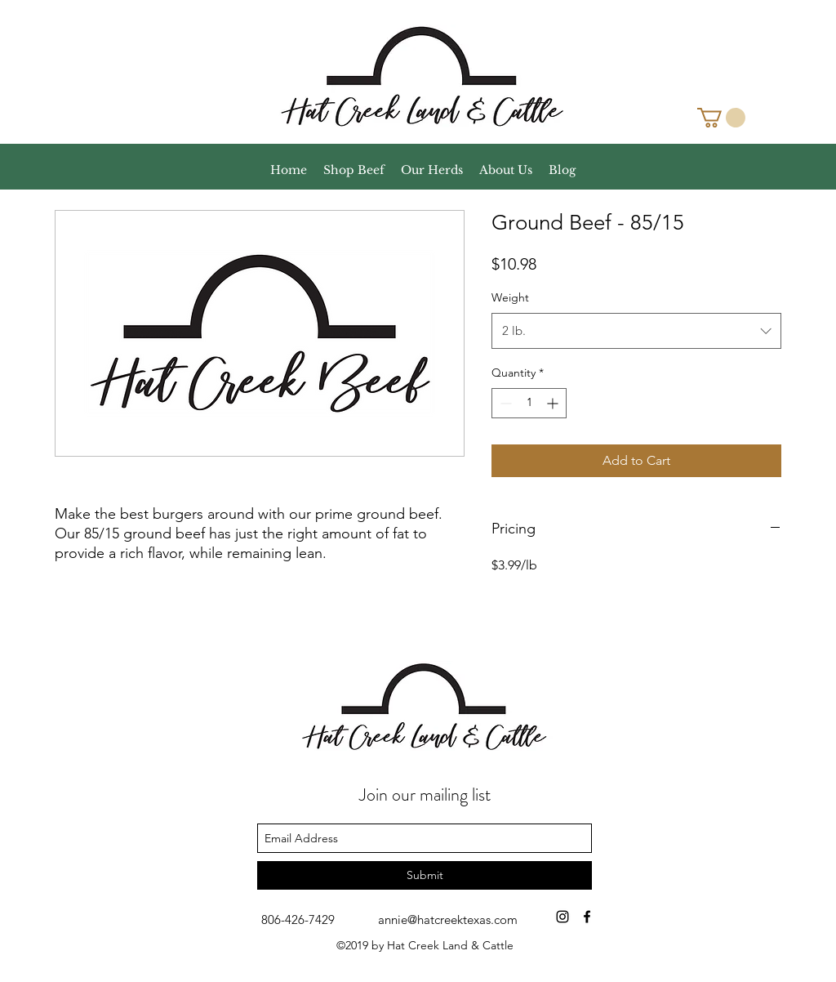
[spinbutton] (529, 403)
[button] (721, 117)
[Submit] (424, 875)
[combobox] (636, 331)
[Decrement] (504, 403)
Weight (510, 297)
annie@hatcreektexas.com (448, 919)
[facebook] (587, 916)
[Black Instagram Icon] (562, 916)
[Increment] (554, 403)
